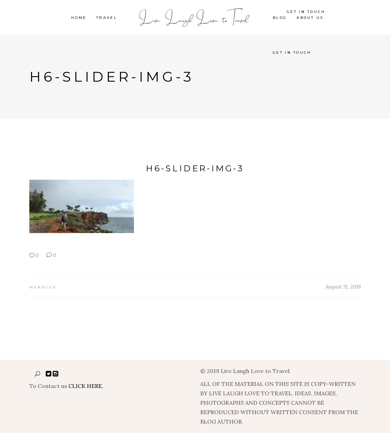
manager (42, 287)
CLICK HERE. (85, 385)
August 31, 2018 (343, 286)
